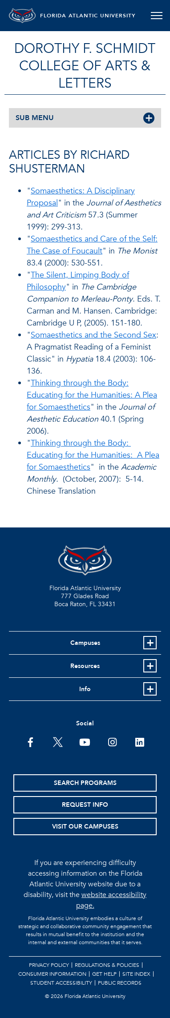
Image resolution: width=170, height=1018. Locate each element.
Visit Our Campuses (85, 826)
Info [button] (85, 689)
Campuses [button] (85, 643)
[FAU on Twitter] (57, 741)
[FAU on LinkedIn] (139, 741)
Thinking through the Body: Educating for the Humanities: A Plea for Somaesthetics (92, 395)
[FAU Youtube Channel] (84, 741)
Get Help (104, 974)
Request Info (85, 805)
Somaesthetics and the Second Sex (93, 335)
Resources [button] (85, 666)
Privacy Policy (49, 965)
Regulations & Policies (107, 965)
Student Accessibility (61, 982)
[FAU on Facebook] (30, 741)
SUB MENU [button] (35, 118)
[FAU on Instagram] (112, 741)
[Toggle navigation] (156, 15)
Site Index (136, 974)
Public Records (120, 982)
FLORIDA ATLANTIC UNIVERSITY (88, 15)
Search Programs (85, 783)
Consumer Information (52, 974)
